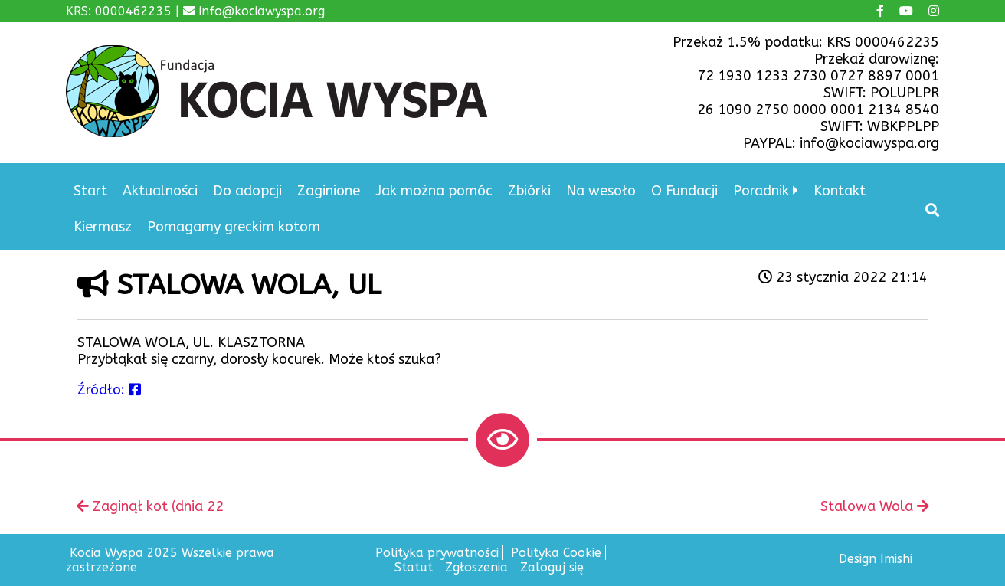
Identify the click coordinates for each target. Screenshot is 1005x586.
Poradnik (761, 190)
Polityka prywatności (437, 552)
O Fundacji (684, 190)
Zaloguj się (552, 567)
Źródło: (109, 389)
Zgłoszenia (476, 567)
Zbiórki (529, 190)
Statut (413, 567)
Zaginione (328, 190)
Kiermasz (103, 226)
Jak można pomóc (434, 190)
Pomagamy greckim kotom (233, 226)
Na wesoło (601, 190)
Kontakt (839, 190)
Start (90, 190)
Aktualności (160, 190)
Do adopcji (247, 190)
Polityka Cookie (556, 552)
